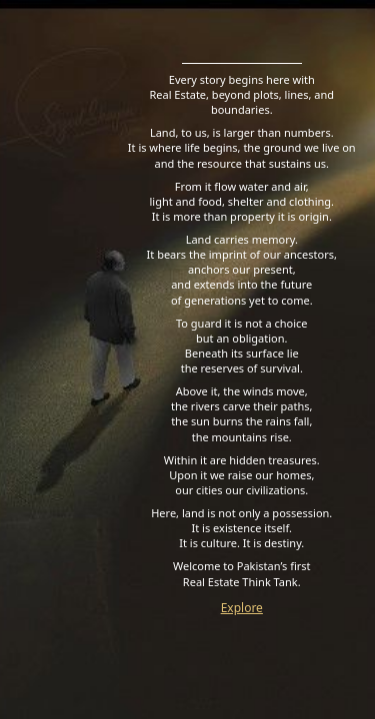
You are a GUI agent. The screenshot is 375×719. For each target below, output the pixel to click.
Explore (242, 607)
